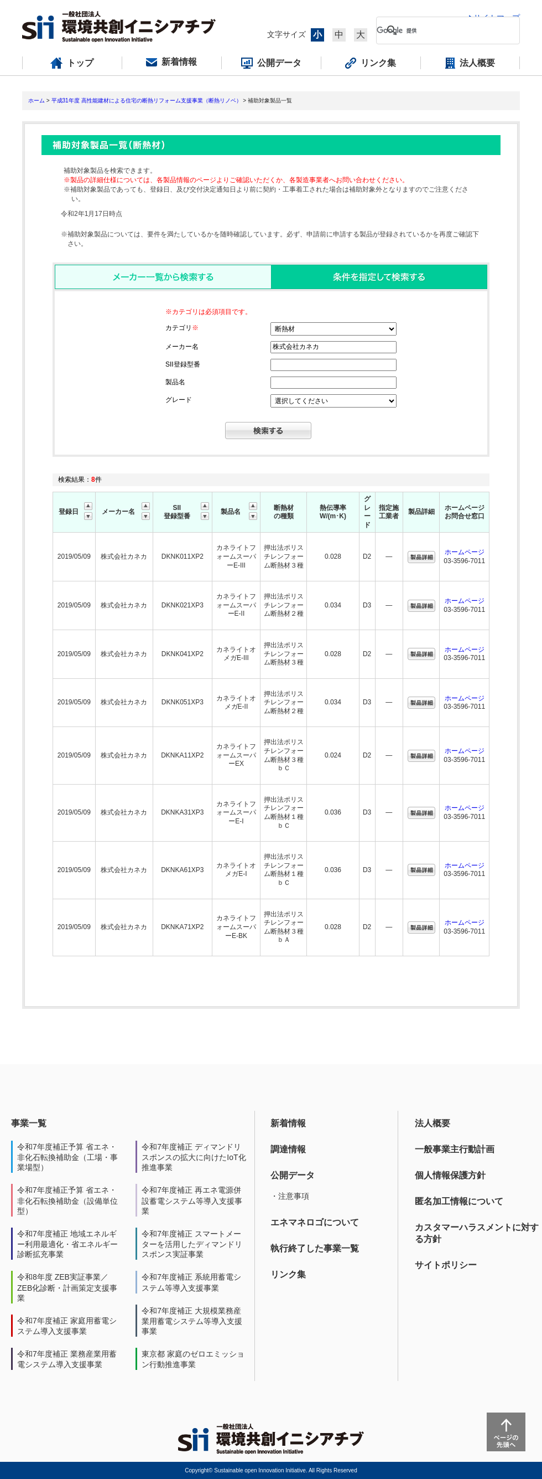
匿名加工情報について (459, 1201)
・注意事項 (289, 1196)
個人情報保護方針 (450, 1175)
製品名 (175, 382)
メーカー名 (182, 347)
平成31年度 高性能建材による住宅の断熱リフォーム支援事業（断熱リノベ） (146, 100)
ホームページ (464, 552)
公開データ (292, 1175)
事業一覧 (28, 1123)
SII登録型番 (182, 364)
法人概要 (432, 1123)
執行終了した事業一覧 (314, 1248)
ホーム (36, 100)
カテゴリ (182, 328)
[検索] (439, 30)
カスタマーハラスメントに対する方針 (477, 1233)
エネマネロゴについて (314, 1222)
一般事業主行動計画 (454, 1149)
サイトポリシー (446, 1265)
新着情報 (288, 1123)
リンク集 (288, 1274)
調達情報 (288, 1149)
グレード (178, 400)
